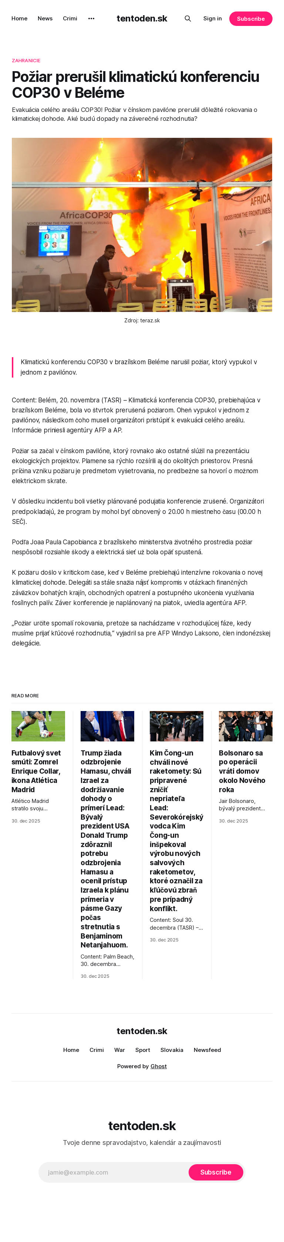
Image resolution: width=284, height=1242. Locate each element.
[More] (91, 18)
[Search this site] (188, 18)
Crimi (70, 18)
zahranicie (26, 60)
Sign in (212, 18)
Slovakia (171, 1049)
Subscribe (251, 18)
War (119, 1049)
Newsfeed (207, 1049)
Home (19, 18)
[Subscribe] (216, 1172)
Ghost (159, 1066)
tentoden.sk (142, 18)
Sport (142, 1049)
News (45, 18)
